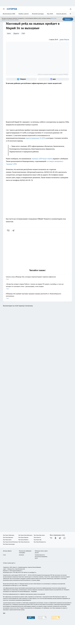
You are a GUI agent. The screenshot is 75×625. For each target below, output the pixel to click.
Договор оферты (7, 551)
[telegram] (14, 230)
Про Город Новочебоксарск (25, 535)
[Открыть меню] (4, 9)
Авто (9, 33)
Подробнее (34, 591)
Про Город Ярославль (39, 535)
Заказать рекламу (61, 14)
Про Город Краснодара (9, 544)
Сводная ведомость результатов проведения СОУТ (41, 556)
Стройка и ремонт (23, 14)
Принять (68, 19)
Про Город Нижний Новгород (10, 542)
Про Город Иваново (23, 537)
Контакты (21, 555)
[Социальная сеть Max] (53, 79)
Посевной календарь (38, 14)
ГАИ (23, 33)
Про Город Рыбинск (23, 539)
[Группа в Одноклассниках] (55, 538)
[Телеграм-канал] (21, 79)
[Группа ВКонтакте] (51, 538)
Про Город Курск (7, 539)
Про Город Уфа (37, 539)
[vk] (8, 230)
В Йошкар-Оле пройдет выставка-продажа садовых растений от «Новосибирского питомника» (37, 296)
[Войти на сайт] (70, 9)
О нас (4, 555)
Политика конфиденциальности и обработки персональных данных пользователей (24, 594)
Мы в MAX (50, 14)
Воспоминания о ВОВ (9, 14)
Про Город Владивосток (40, 542)
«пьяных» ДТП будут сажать (42, 159)
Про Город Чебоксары (8, 535)
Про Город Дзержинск (24, 542)
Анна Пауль (64, 39)
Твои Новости (37, 537)
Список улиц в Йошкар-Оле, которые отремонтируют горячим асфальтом (37, 278)
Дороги (16, 33)
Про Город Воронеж (8, 537)
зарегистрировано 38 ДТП (35, 138)
